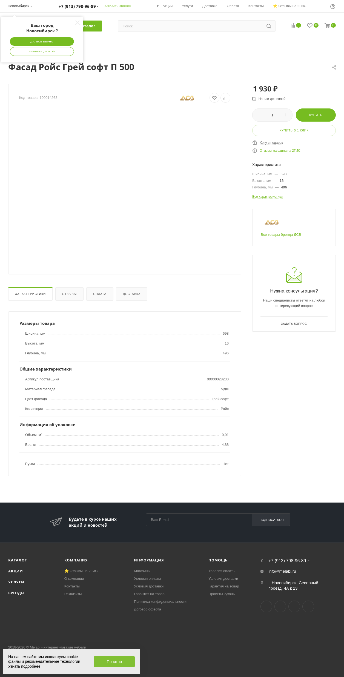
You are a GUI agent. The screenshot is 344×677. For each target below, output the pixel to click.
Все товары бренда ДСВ (281, 235)
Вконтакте (266, 606)
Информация (149, 560)
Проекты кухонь (221, 594)
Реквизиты (73, 594)
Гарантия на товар (149, 594)
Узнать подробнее (24, 666)
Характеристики (30, 294)
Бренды (16, 592)
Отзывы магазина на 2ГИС (280, 151)
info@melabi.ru (282, 571)
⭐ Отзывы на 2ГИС (81, 571)
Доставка (132, 294)
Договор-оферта (147, 609)
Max (308, 606)
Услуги (16, 582)
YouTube (294, 606)
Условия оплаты (147, 578)
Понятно (114, 661)
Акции (15, 571)
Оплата (100, 294)
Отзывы (69, 294)
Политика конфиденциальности (160, 601)
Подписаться (271, 519)
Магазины (142, 571)
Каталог (17, 560)
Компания (76, 560)
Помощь (217, 560)
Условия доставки (149, 586)
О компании (74, 578)
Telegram (280, 606)
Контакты (72, 586)
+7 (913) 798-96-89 (287, 561)
